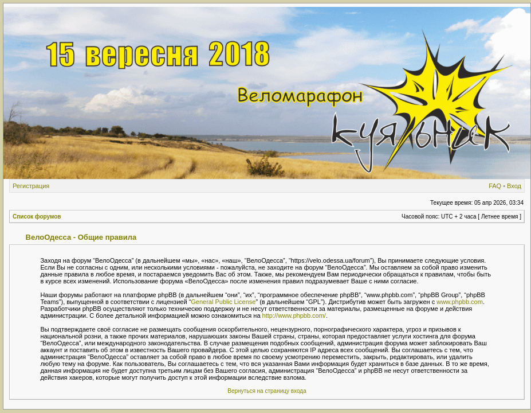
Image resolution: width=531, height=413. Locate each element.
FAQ (495, 185)
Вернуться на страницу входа (266, 391)
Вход (514, 185)
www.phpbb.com (459, 301)
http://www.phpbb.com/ (294, 315)
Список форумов (37, 216)
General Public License (223, 301)
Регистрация (31, 185)
